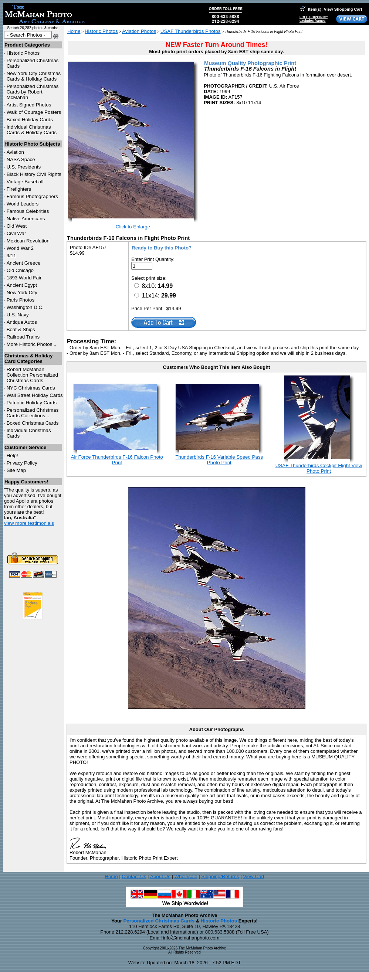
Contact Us (134, 876)
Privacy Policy (22, 463)
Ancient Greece (24, 263)
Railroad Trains (23, 337)
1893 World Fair (24, 278)
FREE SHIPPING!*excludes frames (313, 19)
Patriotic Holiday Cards (32, 402)
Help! (12, 455)
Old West (17, 226)
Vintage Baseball (25, 181)
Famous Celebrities (28, 211)
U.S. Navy (18, 314)
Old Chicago (20, 270)
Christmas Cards (31, 388)
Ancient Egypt (22, 285)
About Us (160, 876)
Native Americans (26, 218)
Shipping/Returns (220, 876)
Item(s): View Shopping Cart (330, 9)
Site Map (16, 470)
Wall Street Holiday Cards (35, 395)
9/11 (11, 255)
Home (74, 31)
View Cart (253, 876)
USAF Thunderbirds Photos (190, 31)
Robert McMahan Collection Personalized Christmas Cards (32, 375)
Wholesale (185, 876)
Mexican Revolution (28, 241)
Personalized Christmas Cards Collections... (33, 412)
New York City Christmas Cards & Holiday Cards (34, 76)
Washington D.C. (25, 307)
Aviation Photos (139, 31)
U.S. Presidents (24, 167)
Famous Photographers (32, 196)
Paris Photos (21, 300)
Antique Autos (22, 322)
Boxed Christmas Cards (33, 423)
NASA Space (21, 159)
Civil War (16, 233)
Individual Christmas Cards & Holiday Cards (32, 129)
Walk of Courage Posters (34, 112)
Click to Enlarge (133, 227)
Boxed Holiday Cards (30, 119)
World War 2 (20, 248)
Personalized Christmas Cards (158, 921)
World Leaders (22, 204)
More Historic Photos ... (32, 344)
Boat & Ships (21, 329)
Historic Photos (23, 53)
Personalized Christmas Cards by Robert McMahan (33, 92)
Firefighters (19, 189)
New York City (22, 292)
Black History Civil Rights (34, 174)
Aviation (15, 152)
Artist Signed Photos (29, 105)
